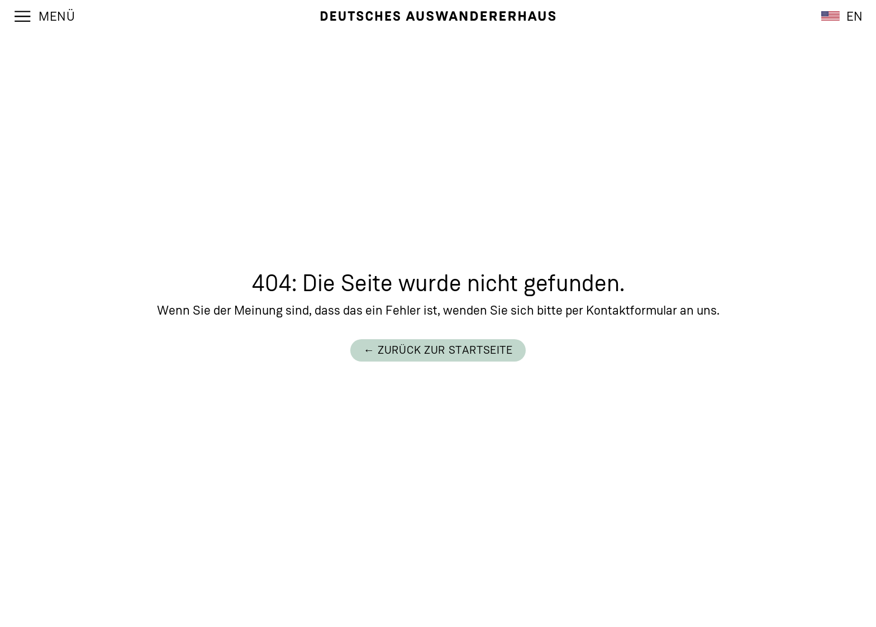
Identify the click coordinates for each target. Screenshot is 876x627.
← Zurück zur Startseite (437, 350)
